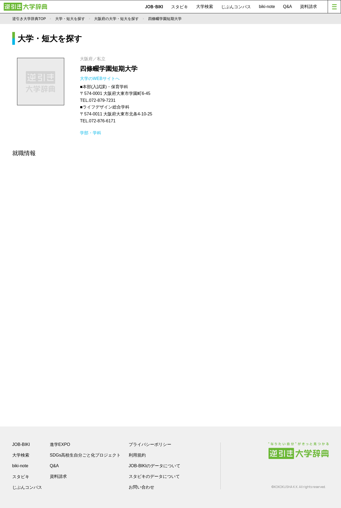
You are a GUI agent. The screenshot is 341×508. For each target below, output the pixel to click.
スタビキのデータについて (154, 476)
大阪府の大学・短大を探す (116, 19)
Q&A (287, 6)
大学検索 (204, 6)
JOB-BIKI (154, 7)
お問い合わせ (141, 487)
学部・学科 (90, 133)
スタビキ (179, 7)
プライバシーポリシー (150, 444)
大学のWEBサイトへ (100, 78)
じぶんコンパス (236, 7)
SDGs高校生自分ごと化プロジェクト (85, 455)
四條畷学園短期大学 (108, 68)
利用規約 (137, 455)
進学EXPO (60, 444)
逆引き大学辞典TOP (29, 19)
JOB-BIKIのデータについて (155, 465)
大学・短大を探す (70, 19)
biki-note (267, 6)
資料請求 (308, 6)
